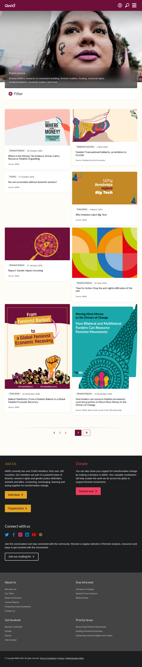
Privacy (61, 658)
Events (8, 635)
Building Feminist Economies (89, 631)
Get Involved (11, 640)
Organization (16, 508)
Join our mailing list (19, 556)
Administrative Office (75, 658)
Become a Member (13, 627)
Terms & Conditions (48, 658)
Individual (14, 494)
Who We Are (10, 589)
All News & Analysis (85, 589)
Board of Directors (13, 598)
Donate (8, 631)
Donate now (86, 491)
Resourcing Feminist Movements (91, 627)
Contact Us (10, 611)
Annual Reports (12, 602)
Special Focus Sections (86, 593)
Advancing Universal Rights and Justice (94, 635)
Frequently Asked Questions (18, 606)
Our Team (9, 593)
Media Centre (82, 598)
